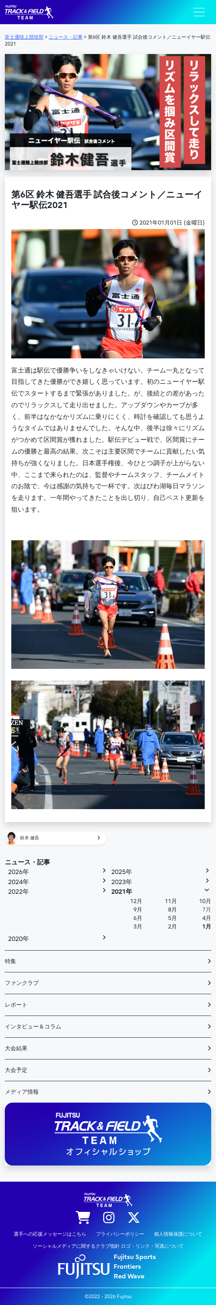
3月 (137, 926)
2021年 (121, 891)
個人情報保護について (178, 1234)
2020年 (18, 939)
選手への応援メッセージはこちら (50, 1234)
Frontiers (127, 1266)
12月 (136, 901)
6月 (137, 918)
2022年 (18, 891)
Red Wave (129, 1276)
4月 (206, 918)
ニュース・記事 (27, 862)
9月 (137, 909)
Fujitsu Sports (135, 1257)
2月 (172, 926)
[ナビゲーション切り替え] (199, 12)
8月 (172, 909)
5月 (172, 918)
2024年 (18, 882)
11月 (171, 901)
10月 (205, 901)
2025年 (121, 872)
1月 (206, 926)
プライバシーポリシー (120, 1234)
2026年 (18, 872)
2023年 (121, 882)
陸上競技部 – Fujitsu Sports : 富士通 (29, 12)
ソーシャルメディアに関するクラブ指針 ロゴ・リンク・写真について (108, 1246)
